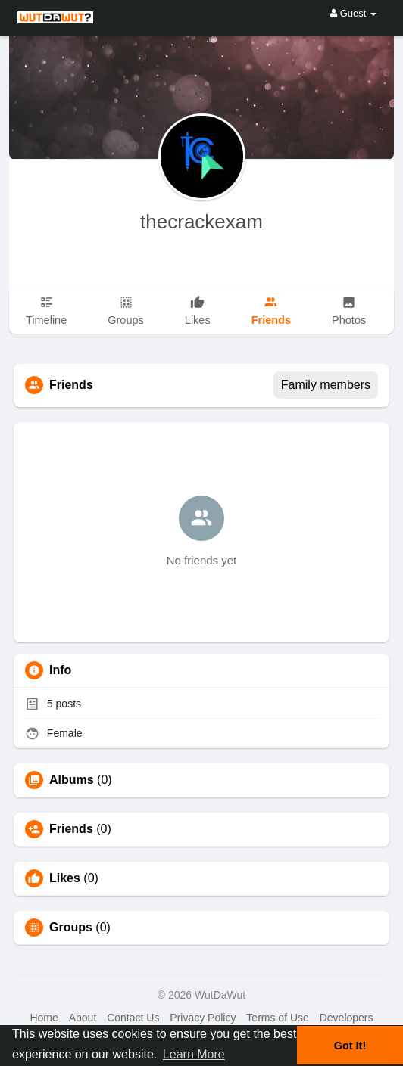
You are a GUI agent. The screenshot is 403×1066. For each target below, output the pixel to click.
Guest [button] (353, 13)
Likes (64, 878)
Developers (346, 1018)
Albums (71, 780)
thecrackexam (201, 221)
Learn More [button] (194, 1054)
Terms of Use (277, 1018)
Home (44, 1018)
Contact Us (133, 1018)
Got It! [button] (350, 1046)
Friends (71, 829)
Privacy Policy (203, 1018)
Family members (325, 384)
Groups (70, 927)
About (83, 1018)
